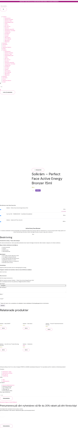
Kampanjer (4, 43)
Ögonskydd (7, 40)
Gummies (7, 27)
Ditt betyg (2, 283)
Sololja (6, 23)
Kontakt (4, 48)
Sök (1, 4)
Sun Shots (7, 34)
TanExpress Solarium (6, 47)
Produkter (4, 16)
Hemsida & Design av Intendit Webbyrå (8, 402)
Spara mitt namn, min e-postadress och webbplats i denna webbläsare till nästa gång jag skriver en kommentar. (25, 303)
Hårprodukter (7, 37)
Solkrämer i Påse (8, 21)
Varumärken (4, 44)
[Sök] (3, 9)
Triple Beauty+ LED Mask (10, 30)
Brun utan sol (7, 26)
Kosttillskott (7, 33)
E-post (2, 298)
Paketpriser (7, 41)
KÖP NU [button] (3, 328)
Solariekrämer (8, 18)
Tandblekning (7, 32)
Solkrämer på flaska (9, 19)
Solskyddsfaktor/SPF (9, 22)
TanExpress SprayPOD (9, 29)
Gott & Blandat (8, 39)
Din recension (3, 287)
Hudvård (6, 36)
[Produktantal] (33, 190)
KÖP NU (38, 190)
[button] (39, 83)
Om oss (4, 45)
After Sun (7, 25)
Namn (1, 294)
